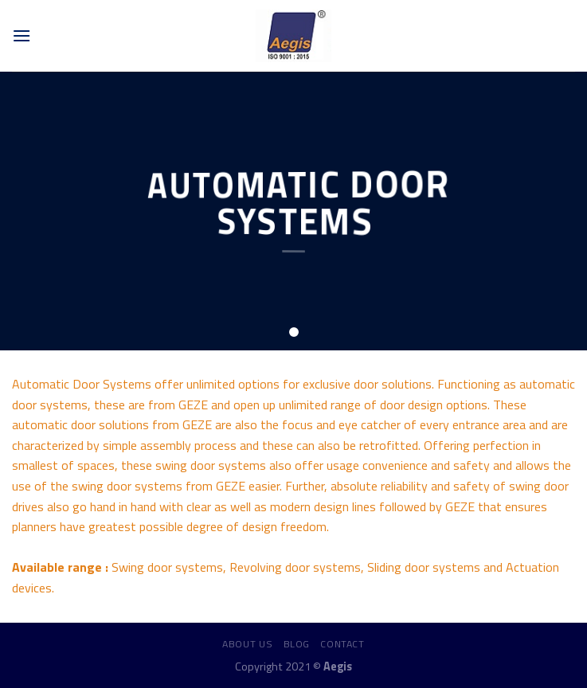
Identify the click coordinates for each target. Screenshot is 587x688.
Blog (297, 643)
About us (247, 643)
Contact (342, 643)
